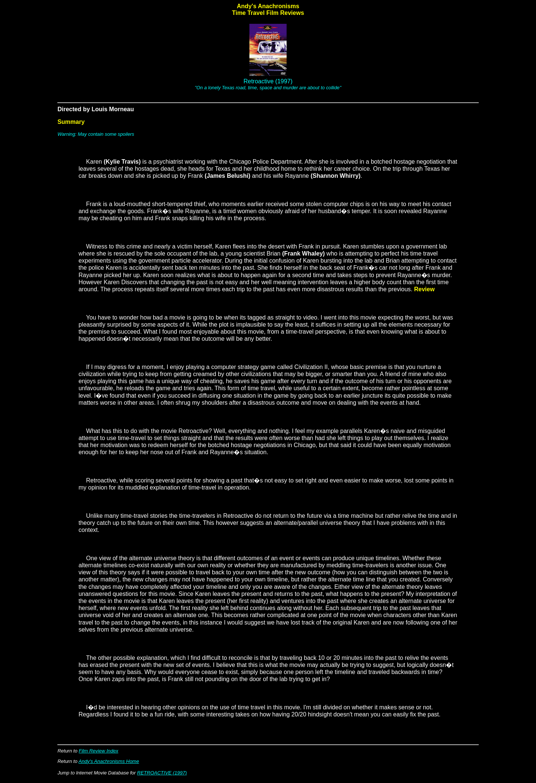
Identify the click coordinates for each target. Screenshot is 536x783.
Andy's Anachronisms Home (109, 761)
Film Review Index (98, 751)
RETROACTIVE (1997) (162, 773)
